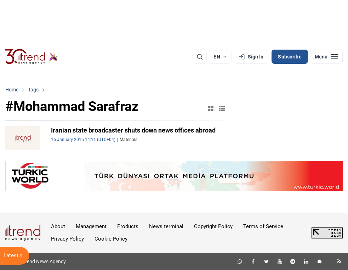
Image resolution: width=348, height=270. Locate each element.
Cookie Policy (111, 239)
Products (127, 226)
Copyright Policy (213, 226)
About (58, 226)
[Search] (200, 57)
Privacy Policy (67, 239)
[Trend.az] (31, 56)
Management (91, 226)
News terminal (166, 226)
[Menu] (326, 57)
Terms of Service (263, 226)
